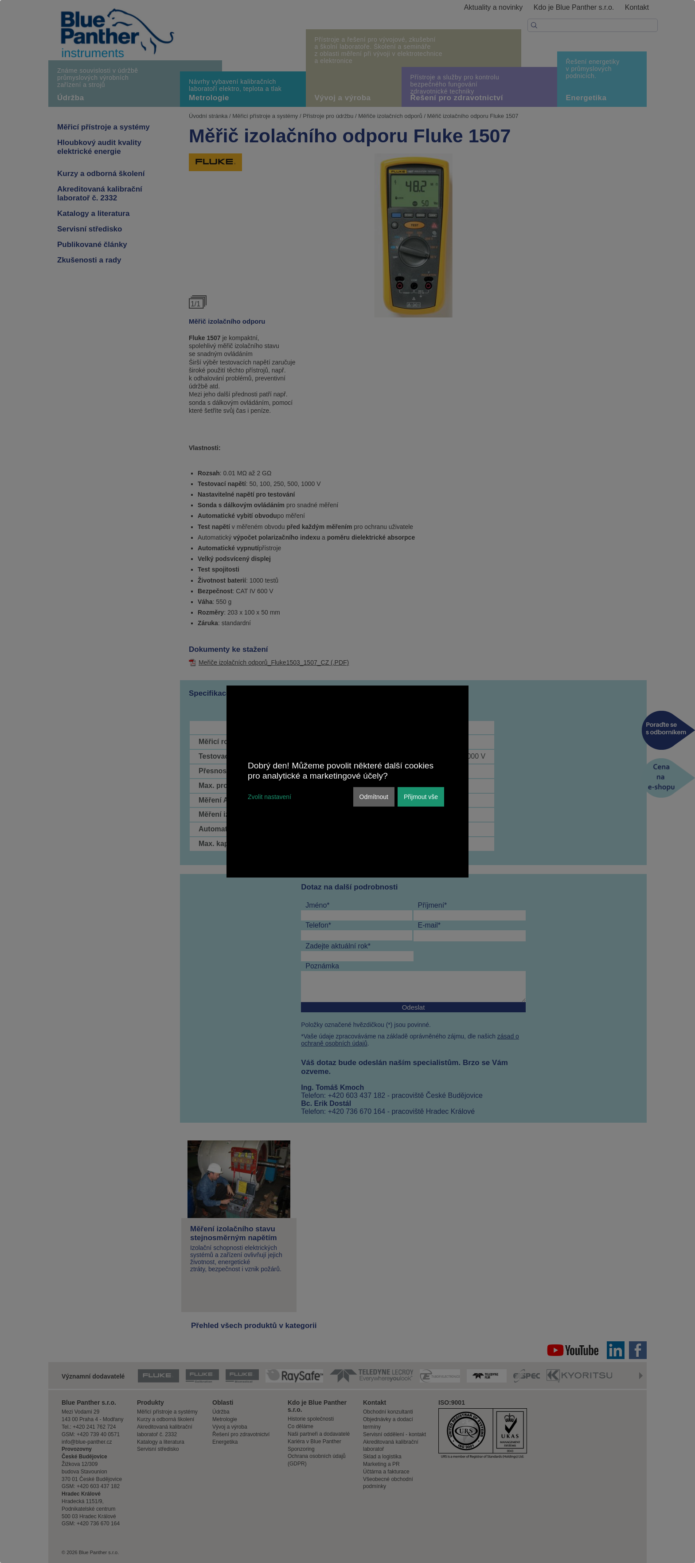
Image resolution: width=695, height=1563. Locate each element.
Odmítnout (373, 796)
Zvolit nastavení (269, 796)
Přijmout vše (421, 796)
